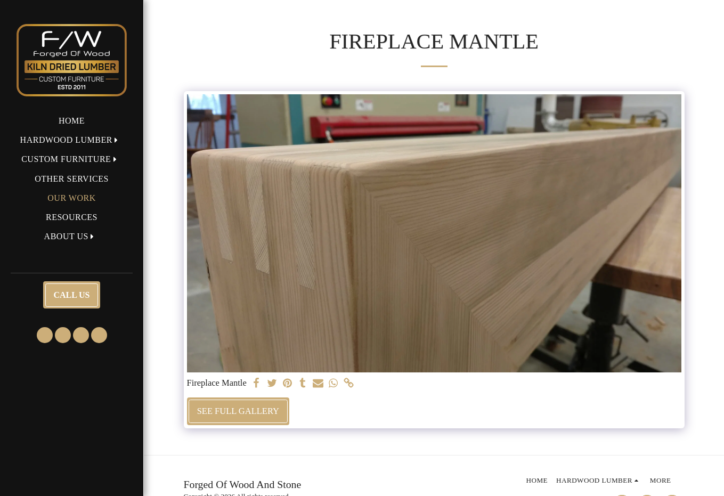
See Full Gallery (238, 411)
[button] (72, 140)
